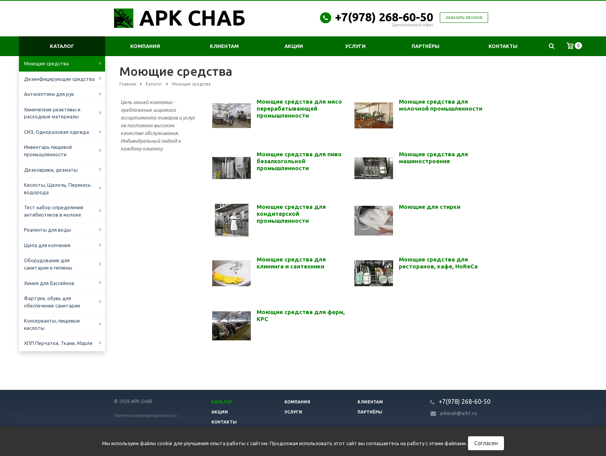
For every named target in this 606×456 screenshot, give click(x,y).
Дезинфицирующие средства (59, 79)
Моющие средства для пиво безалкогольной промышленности (299, 161)
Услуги (355, 46)
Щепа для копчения (47, 245)
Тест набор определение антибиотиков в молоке (53, 211)
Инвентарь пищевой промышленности (48, 150)
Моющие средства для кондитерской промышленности (291, 213)
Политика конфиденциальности (145, 415)
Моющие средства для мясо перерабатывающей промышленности (299, 108)
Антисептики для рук (49, 94)
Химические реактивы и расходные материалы (52, 113)
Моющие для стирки (429, 206)
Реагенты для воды (47, 229)
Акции (293, 46)
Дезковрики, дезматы (51, 169)
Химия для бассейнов (49, 283)
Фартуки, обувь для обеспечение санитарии (52, 301)
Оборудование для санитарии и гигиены (48, 264)
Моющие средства (46, 63)
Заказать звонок (464, 17)
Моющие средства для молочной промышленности (440, 105)
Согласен (486, 443)
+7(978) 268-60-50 (384, 17)
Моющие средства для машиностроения (433, 157)
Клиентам (224, 46)
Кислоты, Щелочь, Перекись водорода (57, 188)
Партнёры (425, 46)
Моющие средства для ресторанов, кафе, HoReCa (438, 263)
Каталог (62, 46)
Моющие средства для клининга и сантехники (291, 263)
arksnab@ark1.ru (458, 413)
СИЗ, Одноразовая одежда (56, 132)
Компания (145, 46)
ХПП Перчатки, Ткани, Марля (58, 343)
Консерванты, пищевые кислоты (52, 324)
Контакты (503, 46)
